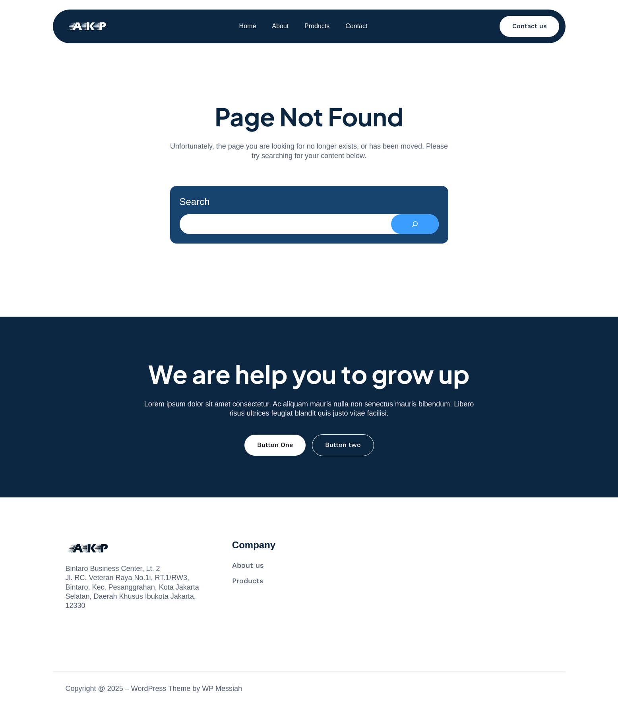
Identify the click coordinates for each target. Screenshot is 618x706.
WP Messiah (222, 688)
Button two (343, 445)
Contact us (529, 26)
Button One (275, 445)
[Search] (415, 224)
